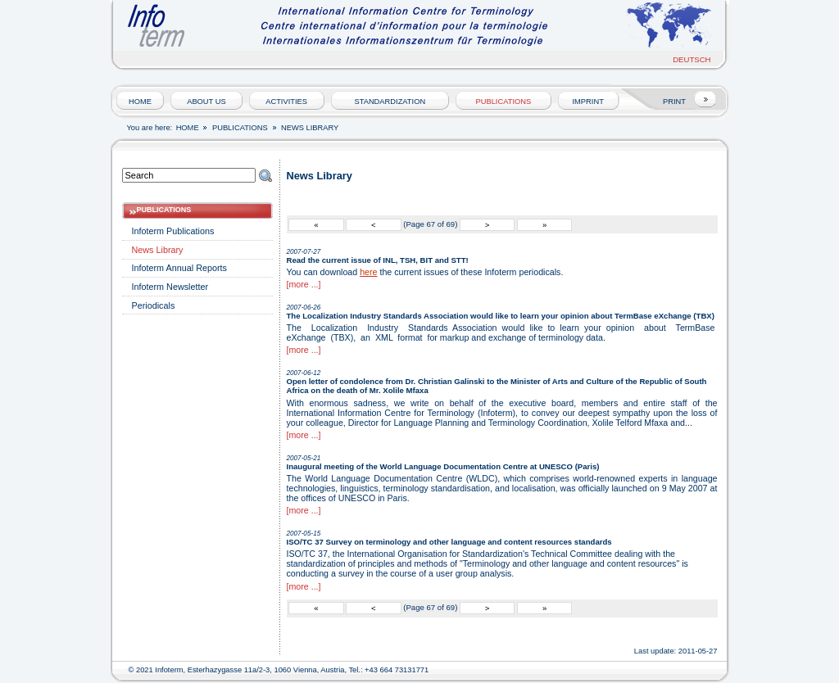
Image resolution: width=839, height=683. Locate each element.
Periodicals (153, 305)
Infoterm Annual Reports (179, 268)
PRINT (674, 101)
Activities (286, 101)
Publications (504, 101)
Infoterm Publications (173, 231)
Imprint (588, 101)
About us (206, 101)
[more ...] (304, 284)
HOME (140, 101)
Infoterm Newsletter (170, 287)
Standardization (389, 101)
